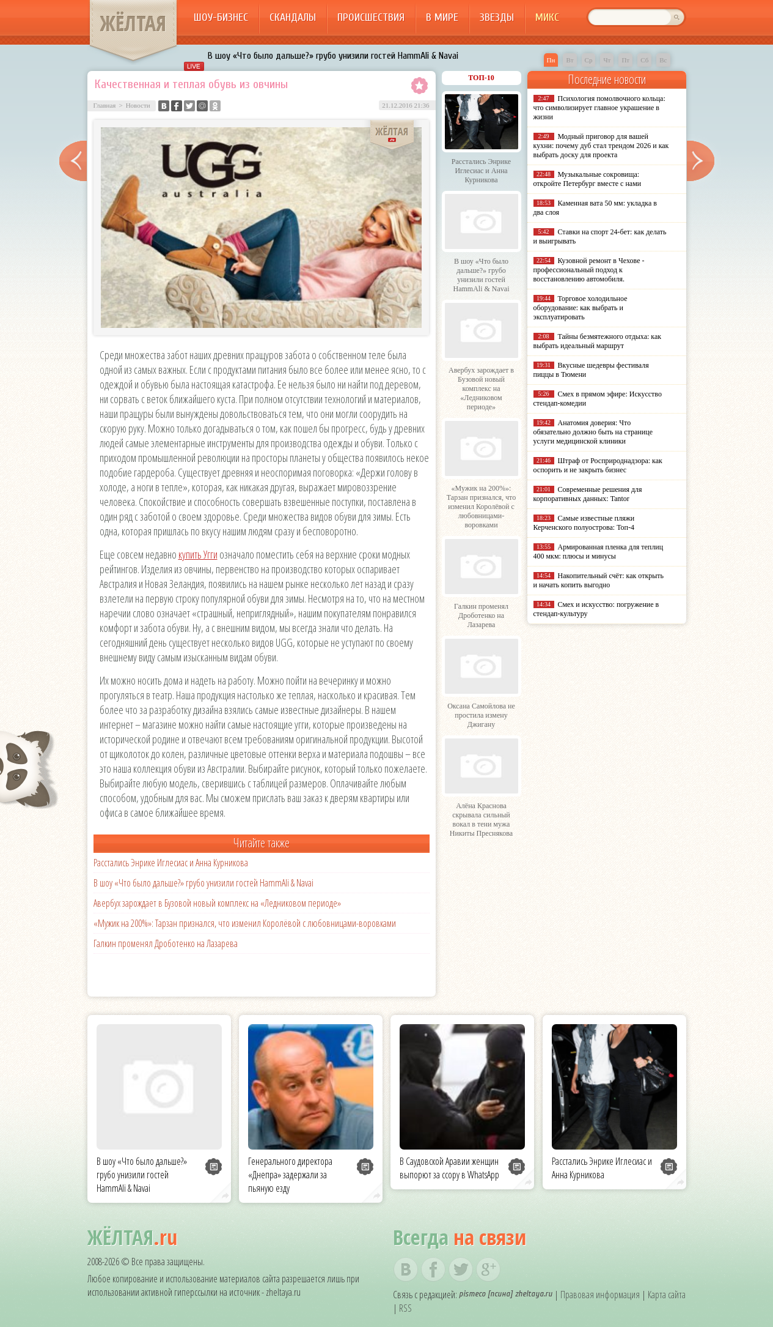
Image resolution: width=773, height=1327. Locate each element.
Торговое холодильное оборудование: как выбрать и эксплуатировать (580, 307)
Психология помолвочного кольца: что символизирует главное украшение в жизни (599, 107)
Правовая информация (600, 1294)
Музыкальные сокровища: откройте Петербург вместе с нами (587, 179)
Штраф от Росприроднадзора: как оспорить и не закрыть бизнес (597, 465)
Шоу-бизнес (221, 17)
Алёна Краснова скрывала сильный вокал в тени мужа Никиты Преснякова (481, 819)
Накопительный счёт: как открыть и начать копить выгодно (598, 580)
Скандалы (292, 17)
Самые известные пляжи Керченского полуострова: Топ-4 (584, 523)
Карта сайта (667, 1294)
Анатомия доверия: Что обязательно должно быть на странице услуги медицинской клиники (593, 431)
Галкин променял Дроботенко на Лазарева (165, 943)
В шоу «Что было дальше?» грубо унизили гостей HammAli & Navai (333, 55)
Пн (551, 60)
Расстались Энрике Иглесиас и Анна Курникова (170, 862)
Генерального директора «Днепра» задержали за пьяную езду (290, 1174)
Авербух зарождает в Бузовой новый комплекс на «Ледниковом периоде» (217, 903)
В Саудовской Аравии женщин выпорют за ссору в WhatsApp (449, 1167)
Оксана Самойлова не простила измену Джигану (481, 715)
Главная (104, 105)
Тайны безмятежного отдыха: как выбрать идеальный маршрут (597, 341)
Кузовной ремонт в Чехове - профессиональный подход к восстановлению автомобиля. (589, 269)
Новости (138, 105)
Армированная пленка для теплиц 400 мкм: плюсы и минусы (598, 551)
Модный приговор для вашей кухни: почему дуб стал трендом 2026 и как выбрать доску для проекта (601, 145)
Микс (547, 17)
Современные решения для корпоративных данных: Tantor (587, 494)
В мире (442, 17)
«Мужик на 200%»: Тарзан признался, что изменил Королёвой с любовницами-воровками (244, 923)
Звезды (497, 17)
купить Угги (198, 554)
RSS (405, 1308)
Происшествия (371, 17)
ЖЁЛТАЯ (133, 23)
